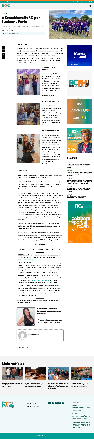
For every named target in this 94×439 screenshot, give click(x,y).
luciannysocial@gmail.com (31, 260)
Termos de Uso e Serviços (33, 405)
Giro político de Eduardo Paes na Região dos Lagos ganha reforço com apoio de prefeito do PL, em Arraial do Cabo (79, 182)
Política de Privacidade (32, 403)
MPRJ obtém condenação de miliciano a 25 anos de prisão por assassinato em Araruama (79, 174)
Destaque (69, 162)
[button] (90, 6)
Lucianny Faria (21, 31)
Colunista (4, 13)
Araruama (69, 170)
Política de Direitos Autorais (33, 406)
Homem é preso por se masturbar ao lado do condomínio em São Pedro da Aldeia (78, 166)
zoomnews (25, 347)
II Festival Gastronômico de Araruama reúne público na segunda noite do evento (78, 190)
